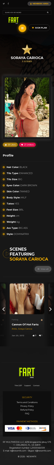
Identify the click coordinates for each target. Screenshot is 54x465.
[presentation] (3, 309)
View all (43, 269)
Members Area (39, 3)
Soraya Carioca (25, 329)
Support (27, 385)
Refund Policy (27, 410)
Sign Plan (39, 27)
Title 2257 (18, 385)
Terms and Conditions (27, 402)
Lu (52, 329)
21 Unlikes (27, 144)
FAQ (27, 413)
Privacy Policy (27, 406)
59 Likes (10, 144)
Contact (36, 385)
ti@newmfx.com (18, 451)
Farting (15, 319)
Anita (14, 329)
